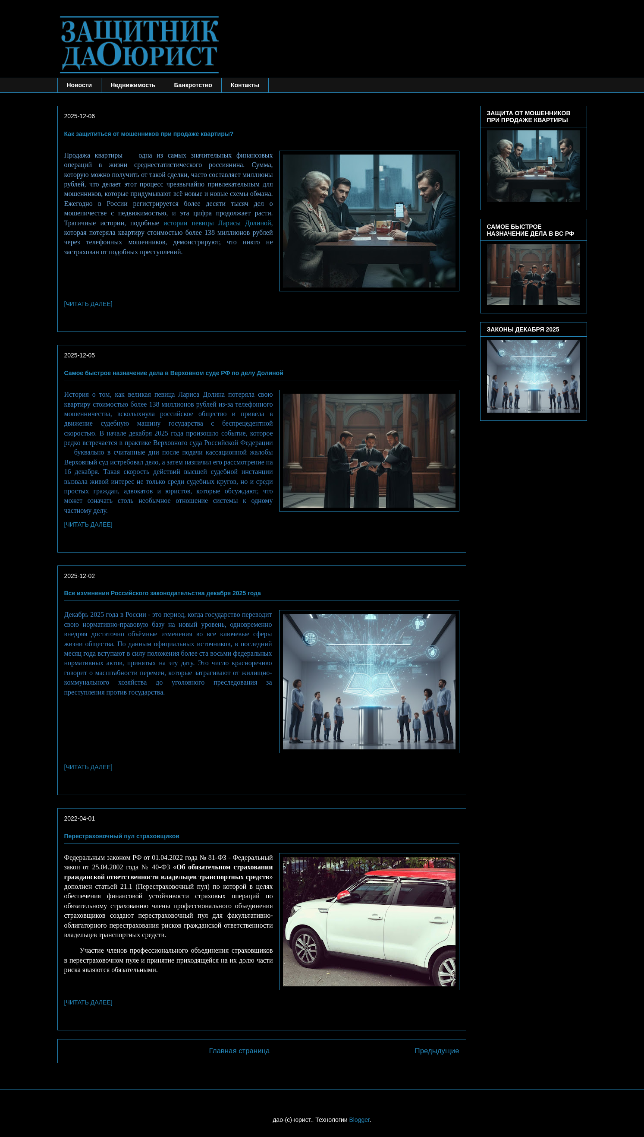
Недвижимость (132, 85)
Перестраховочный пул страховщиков (121, 836)
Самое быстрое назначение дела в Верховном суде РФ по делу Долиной (173, 373)
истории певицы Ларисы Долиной (217, 223)
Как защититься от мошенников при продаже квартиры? (149, 133)
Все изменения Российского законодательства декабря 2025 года (162, 593)
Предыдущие (437, 1051)
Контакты (245, 85)
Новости (79, 85)
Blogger (359, 1119)
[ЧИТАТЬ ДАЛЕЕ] (88, 303)
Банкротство (193, 85)
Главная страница (239, 1051)
